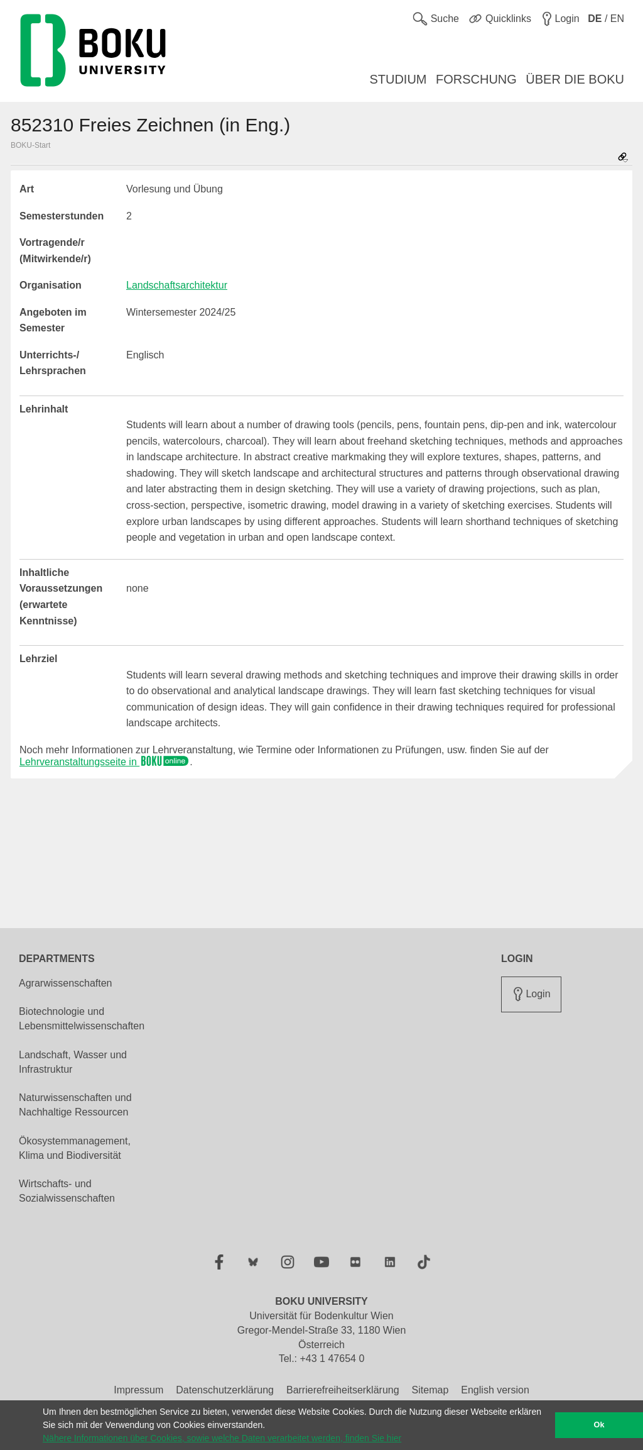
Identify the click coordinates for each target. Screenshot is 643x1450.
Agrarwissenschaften (65, 983)
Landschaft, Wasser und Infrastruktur (73, 1062)
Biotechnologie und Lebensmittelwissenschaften (81, 1018)
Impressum (138, 1390)
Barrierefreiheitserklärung (342, 1390)
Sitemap (430, 1390)
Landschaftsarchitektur (176, 285)
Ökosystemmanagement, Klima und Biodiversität (75, 1148)
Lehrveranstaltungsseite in (104, 761)
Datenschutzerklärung (225, 1390)
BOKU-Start (30, 145)
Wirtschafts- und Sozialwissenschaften (67, 1191)
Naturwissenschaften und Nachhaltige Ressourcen (75, 1104)
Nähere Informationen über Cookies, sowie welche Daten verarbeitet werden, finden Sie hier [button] (222, 1438)
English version (495, 1390)
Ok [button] (599, 1424)
